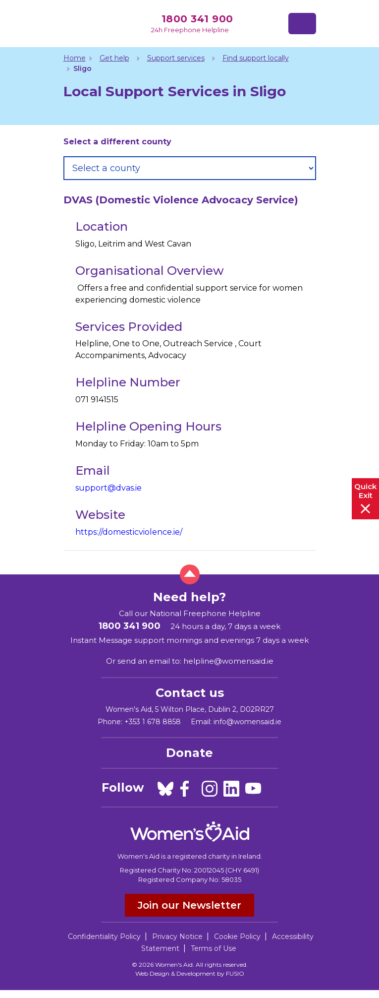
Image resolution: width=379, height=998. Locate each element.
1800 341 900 (197, 19)
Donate (189, 753)
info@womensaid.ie (247, 721)
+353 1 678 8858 (152, 721)
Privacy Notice (177, 936)
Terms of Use (213, 948)
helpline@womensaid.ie (228, 661)
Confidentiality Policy (104, 936)
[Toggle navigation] (302, 23)
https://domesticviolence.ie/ (128, 532)
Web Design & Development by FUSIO (189, 973)
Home (74, 58)
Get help (114, 58)
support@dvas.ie (108, 488)
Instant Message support (117, 640)
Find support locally (255, 58)
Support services (176, 58)
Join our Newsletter (189, 905)
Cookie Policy (237, 936)
